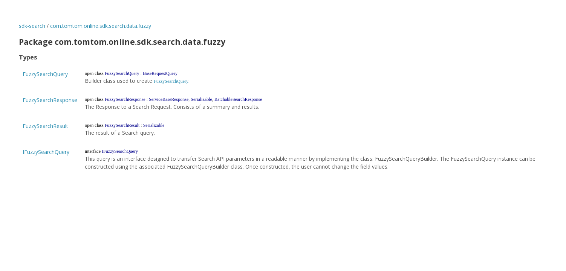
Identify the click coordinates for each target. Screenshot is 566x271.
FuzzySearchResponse (50, 100)
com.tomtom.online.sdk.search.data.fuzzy (100, 25)
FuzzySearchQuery (45, 74)
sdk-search (32, 25)
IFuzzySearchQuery (46, 151)
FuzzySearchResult (45, 125)
